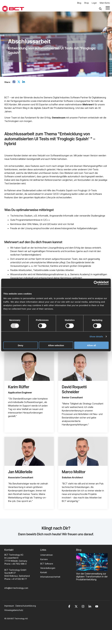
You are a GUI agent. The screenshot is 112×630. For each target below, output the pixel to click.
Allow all (91, 345)
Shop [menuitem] (86, 3)
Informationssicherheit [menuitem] (50, 577)
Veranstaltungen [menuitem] (47, 568)
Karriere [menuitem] (44, 559)
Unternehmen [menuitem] (46, 555)
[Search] (100, 8)
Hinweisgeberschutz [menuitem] (13, 610)
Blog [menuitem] (79, 3)
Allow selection (56, 345)
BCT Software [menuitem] (46, 563)
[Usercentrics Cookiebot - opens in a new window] (96, 283)
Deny (20, 345)
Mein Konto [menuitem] (105, 3)
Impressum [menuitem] (9, 606)
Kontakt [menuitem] (43, 572)
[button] (108, 7)
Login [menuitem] (94, 3)
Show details (96, 336)
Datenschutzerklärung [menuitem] (25, 606)
